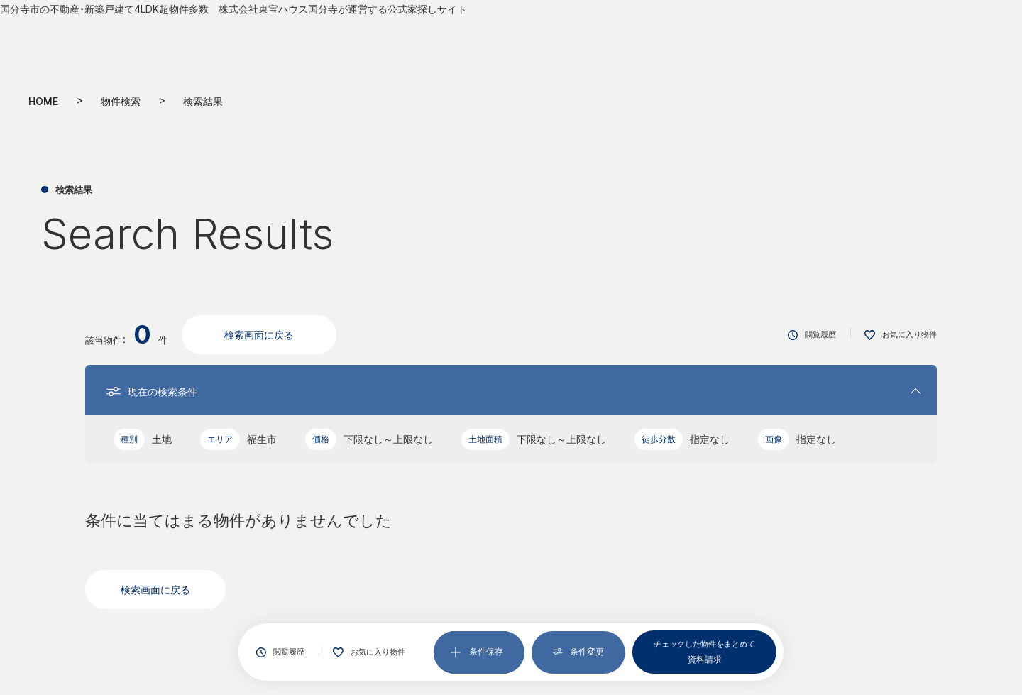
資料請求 (704, 650)
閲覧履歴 (280, 652)
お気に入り (369, 652)
